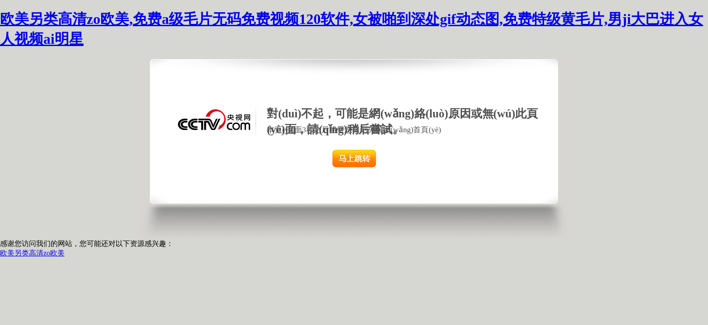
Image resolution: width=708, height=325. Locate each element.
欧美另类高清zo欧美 (32, 253)
